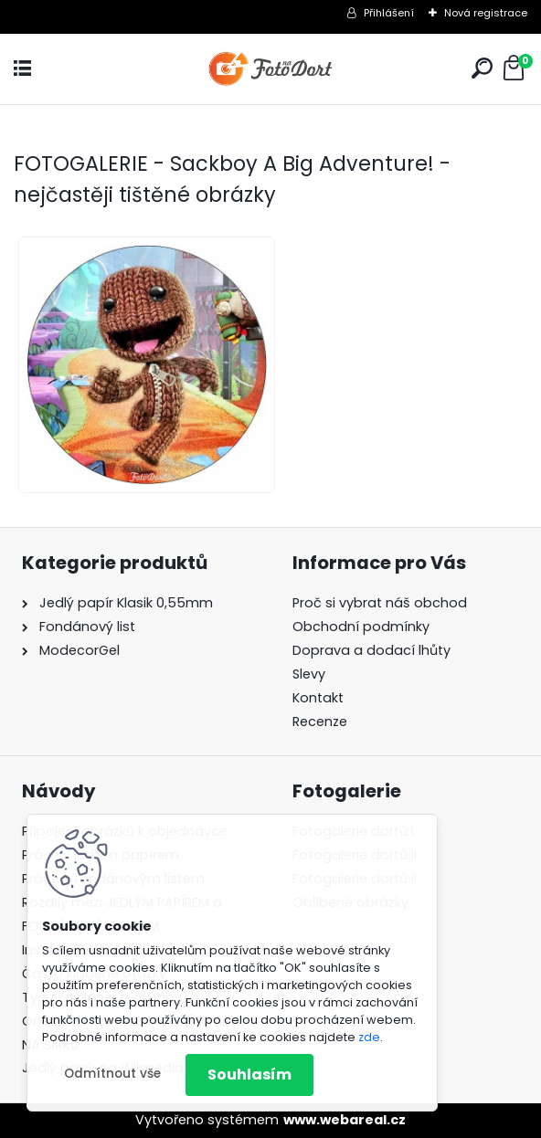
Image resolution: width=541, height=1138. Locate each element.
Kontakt (318, 698)
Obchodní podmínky (361, 626)
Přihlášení (389, 12)
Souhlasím (249, 1074)
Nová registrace (485, 12)
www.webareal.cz (344, 1120)
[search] (482, 68)
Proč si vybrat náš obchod (379, 603)
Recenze (319, 721)
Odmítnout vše (112, 1073)
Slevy (308, 674)
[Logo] (270, 69)
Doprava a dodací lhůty (371, 650)
